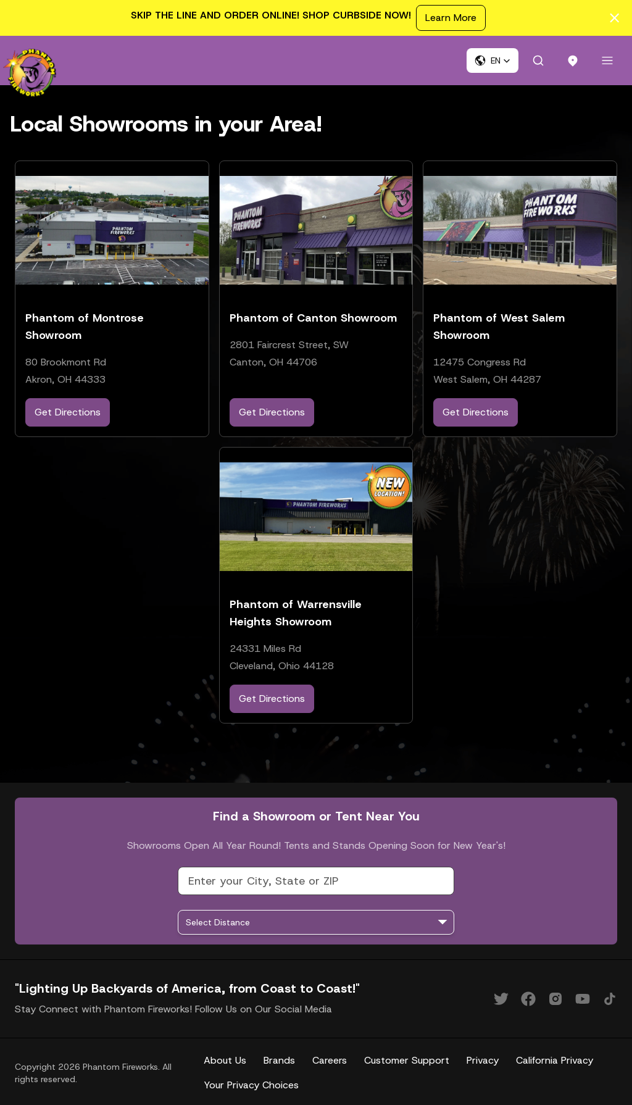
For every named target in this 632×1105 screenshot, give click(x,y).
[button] (492, 60)
